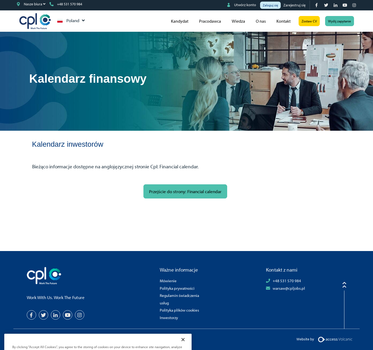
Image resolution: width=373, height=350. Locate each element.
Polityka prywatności (177, 288)
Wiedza (238, 21)
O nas (261, 21)
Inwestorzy (169, 317)
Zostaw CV (309, 21)
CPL (35, 21)
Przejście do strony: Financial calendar (185, 191)
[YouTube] (345, 5)
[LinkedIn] (336, 5)
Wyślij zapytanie (339, 21)
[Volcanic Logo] (335, 339)
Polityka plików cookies (179, 310)
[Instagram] (354, 5)
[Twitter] (326, 5)
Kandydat (179, 21)
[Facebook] (317, 5)
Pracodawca (210, 21)
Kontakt (283, 21)
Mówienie (168, 280)
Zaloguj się (270, 5)
